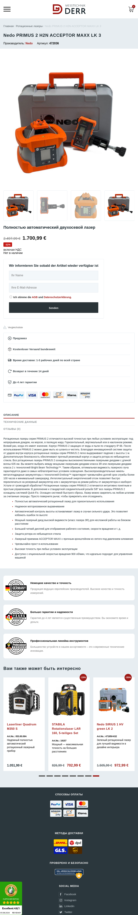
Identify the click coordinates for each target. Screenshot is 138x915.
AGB (35, 297)
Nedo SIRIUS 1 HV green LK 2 (110, 726)
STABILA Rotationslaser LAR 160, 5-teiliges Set (66, 729)
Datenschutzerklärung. (58, 297)
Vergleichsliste (15, 327)
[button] (42, 776)
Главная (8, 26)
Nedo (29, 43)
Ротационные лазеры (29, 26)
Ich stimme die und (41, 297)
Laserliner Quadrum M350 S (21, 726)
